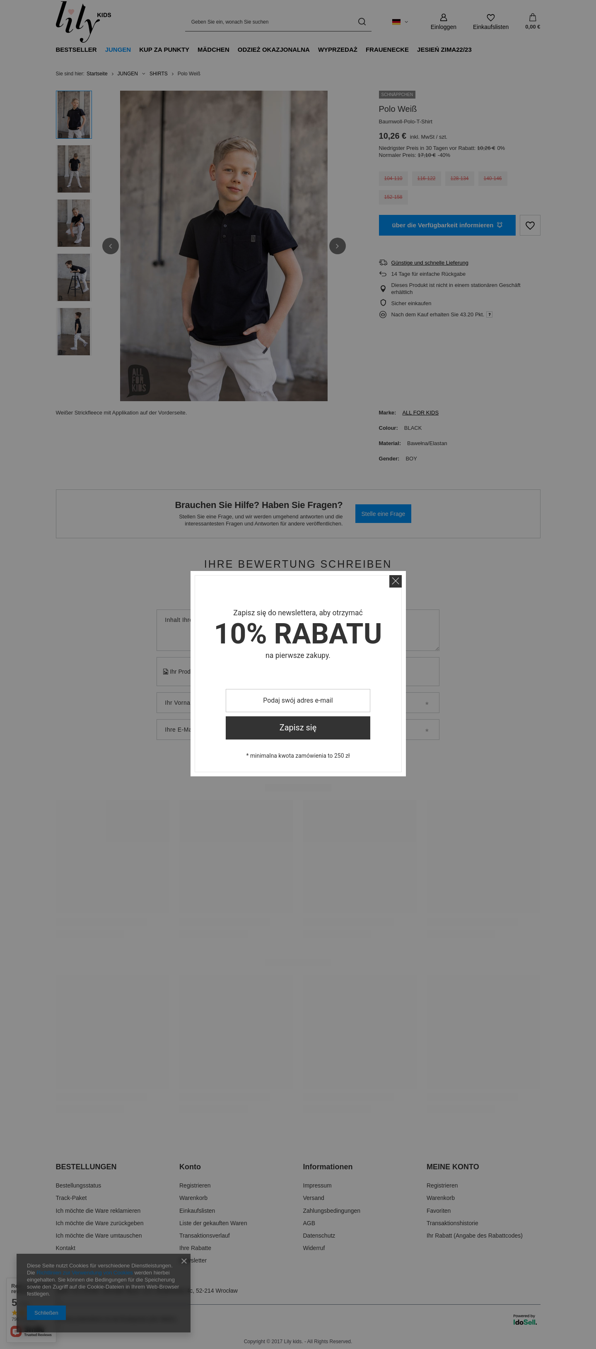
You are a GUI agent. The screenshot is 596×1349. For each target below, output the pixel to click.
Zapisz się (298, 727)
